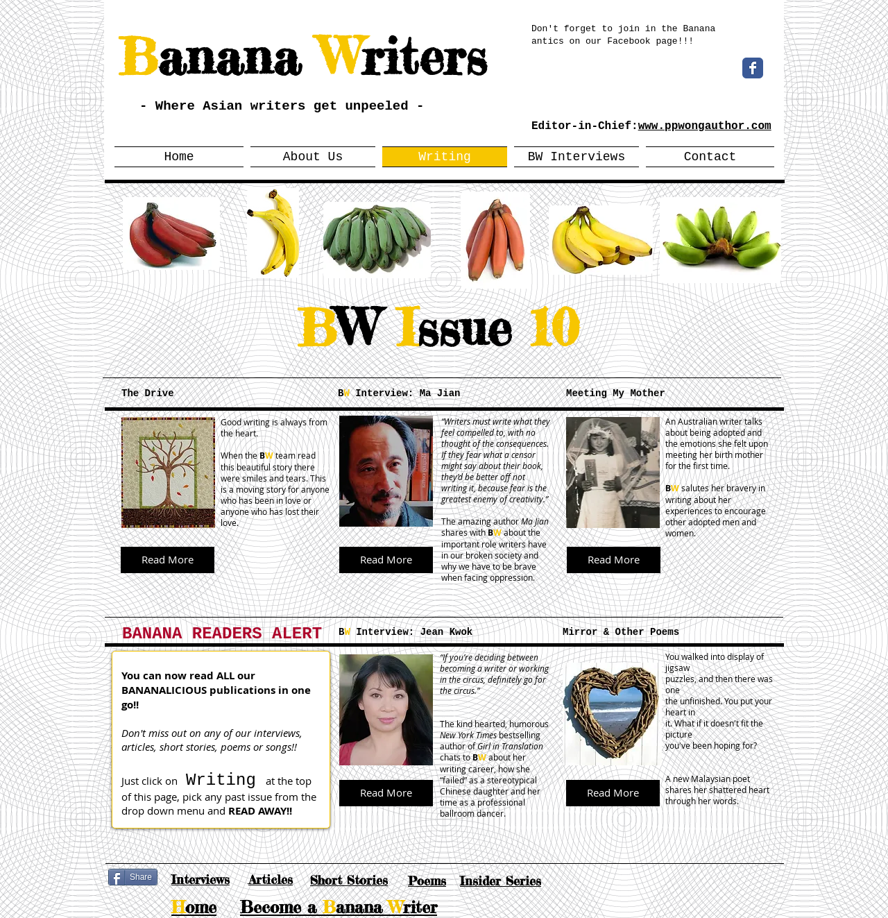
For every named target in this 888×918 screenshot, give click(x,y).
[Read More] (167, 560)
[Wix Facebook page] (752, 68)
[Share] (132, 877)
